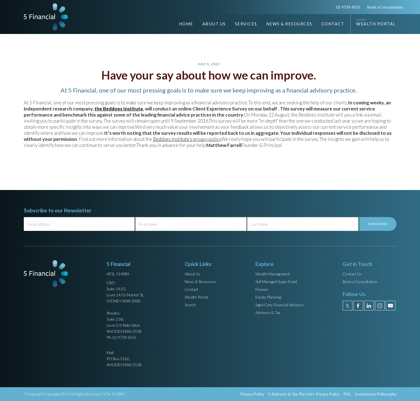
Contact (332, 24)
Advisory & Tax (267, 312)
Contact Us (352, 273)
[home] (46, 16)
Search (190, 304)
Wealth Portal (376, 24)
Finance (261, 289)
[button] (210, 24)
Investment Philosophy (375, 394)
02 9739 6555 (348, 7)
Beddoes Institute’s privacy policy (187, 139)
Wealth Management (272, 273)
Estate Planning (268, 297)
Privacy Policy (252, 394)
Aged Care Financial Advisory (279, 304)
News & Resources (200, 281)
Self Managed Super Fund (276, 281)
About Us (192, 273)
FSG (347, 394)
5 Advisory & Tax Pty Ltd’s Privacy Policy (304, 394)
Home (186, 24)
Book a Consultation (385, 7)
